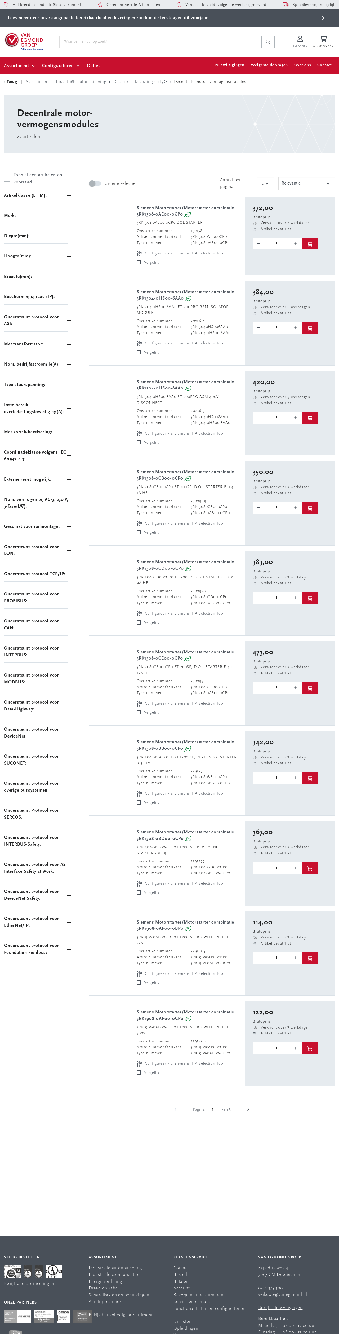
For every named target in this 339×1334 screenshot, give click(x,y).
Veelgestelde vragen (269, 65)
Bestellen (182, 1274)
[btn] (324, 18)
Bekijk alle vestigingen (280, 1308)
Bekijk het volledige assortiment (121, 1315)
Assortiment (16, 66)
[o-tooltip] (277, 243)
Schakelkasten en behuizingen (119, 1295)
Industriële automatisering (115, 1268)
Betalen (181, 1281)
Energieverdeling (105, 1281)
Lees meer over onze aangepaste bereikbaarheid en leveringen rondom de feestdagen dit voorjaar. (108, 18)
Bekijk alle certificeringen (29, 1284)
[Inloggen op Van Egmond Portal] (300, 42)
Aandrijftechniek (105, 1302)
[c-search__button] (268, 42)
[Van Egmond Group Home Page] (23, 41)
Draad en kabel (104, 1288)
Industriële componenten (114, 1274)
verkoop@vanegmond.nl (282, 1294)
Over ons (302, 65)
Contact (324, 65)
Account (181, 1288)
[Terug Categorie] (11, 81)
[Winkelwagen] (324, 42)
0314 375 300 (270, 1288)
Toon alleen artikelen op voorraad (38, 179)
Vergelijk (151, 263)
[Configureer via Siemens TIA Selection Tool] (181, 253)
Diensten (182, 1321)
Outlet (93, 66)
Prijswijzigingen (229, 65)
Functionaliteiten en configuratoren (208, 1308)
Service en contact (191, 1302)
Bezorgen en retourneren (198, 1295)
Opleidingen (185, 1328)
